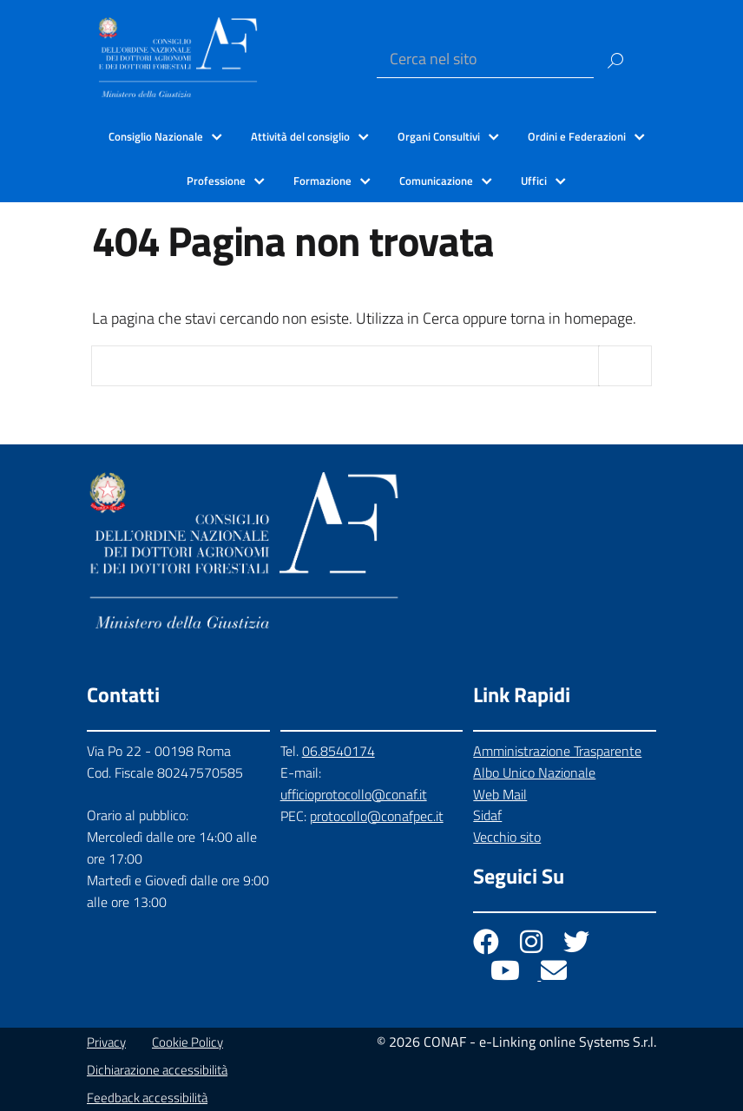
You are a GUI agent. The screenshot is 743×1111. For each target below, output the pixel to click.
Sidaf (487, 815)
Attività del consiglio (300, 136)
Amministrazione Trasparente (557, 750)
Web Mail (500, 794)
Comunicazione (436, 180)
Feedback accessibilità (147, 1098)
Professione (216, 180)
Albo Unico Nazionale (534, 772)
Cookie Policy (187, 1042)
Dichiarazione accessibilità (157, 1070)
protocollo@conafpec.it (377, 815)
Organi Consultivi (439, 136)
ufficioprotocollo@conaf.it (353, 794)
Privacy (106, 1042)
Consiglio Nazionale (155, 136)
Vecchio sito (507, 836)
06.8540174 (338, 750)
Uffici (534, 180)
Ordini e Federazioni (577, 136)
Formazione (322, 180)
